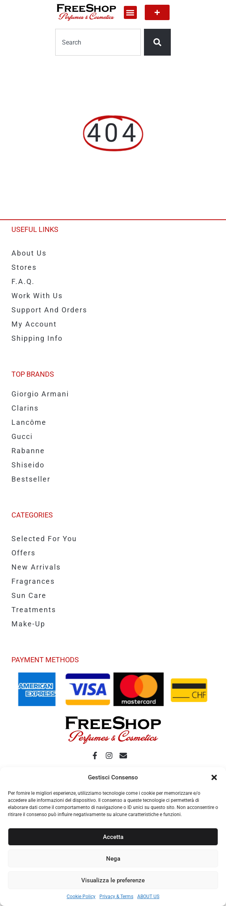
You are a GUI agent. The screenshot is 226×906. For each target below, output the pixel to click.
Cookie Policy (81, 896)
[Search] (157, 42)
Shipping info (37, 338)
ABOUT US (148, 896)
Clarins (25, 408)
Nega (113, 858)
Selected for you (44, 538)
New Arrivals (36, 567)
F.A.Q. (23, 281)
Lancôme (29, 422)
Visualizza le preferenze (113, 880)
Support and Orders (49, 310)
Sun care (29, 595)
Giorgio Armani (40, 394)
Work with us (37, 295)
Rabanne (28, 450)
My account (34, 324)
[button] (214, 777)
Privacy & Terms (116, 896)
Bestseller (30, 479)
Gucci (22, 436)
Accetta (113, 837)
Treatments (33, 609)
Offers (23, 553)
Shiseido (28, 465)
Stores (24, 267)
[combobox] (98, 42)
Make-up (28, 624)
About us (29, 253)
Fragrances (33, 581)
